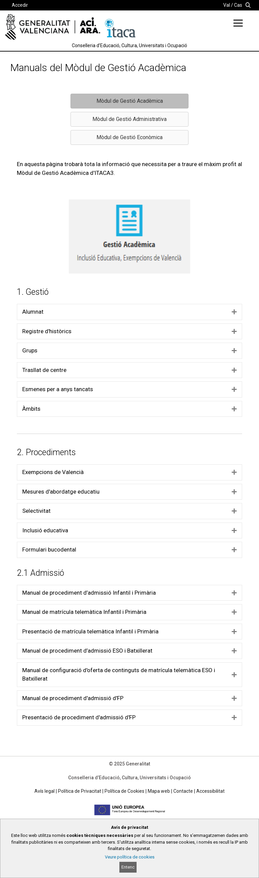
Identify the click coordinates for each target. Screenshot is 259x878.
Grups (29, 350)
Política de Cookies (124, 791)
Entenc (128, 867)
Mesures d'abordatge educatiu (60, 491)
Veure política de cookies (129, 856)
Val (226, 5)
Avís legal (44, 791)
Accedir (20, 5)
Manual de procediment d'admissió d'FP (72, 698)
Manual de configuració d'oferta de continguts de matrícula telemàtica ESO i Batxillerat (118, 674)
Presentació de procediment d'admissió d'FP (79, 717)
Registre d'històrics (46, 331)
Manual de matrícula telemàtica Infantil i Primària (84, 611)
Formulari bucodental (49, 549)
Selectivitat (36, 510)
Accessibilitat (210, 791)
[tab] (129, 312)
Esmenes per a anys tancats (57, 389)
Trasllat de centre (44, 370)
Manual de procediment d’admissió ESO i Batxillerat (87, 650)
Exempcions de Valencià (53, 472)
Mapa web (159, 791)
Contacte (183, 791)
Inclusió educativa (45, 530)
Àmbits (31, 408)
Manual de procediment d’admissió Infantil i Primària (89, 592)
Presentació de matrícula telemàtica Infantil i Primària (90, 631)
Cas (238, 5)
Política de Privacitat (79, 791)
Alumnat (33, 311)
